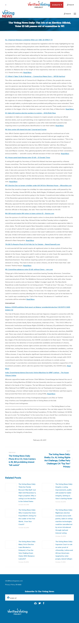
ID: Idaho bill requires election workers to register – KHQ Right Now (30, 113)
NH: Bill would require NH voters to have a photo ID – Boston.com (29, 213)
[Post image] (10, 487)
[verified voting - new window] (38, 8)
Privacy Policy (10, 585)
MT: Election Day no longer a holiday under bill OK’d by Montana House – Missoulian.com (38, 185)
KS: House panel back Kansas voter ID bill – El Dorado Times (27, 157)
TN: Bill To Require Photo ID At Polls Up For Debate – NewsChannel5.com (32, 244)
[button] (70, 5)
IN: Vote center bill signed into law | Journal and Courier (26, 129)
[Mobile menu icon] (75, 14)
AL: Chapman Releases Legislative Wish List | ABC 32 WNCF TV (29, 40)
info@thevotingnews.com (14, 581)
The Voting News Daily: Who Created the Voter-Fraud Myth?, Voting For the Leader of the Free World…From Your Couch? (27, 517)
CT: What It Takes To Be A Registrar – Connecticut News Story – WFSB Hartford (35, 76)
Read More (27, 72)
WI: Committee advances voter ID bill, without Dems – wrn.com (29, 269)
